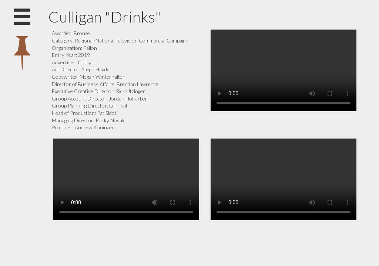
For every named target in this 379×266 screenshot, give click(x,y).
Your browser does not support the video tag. (283, 70)
